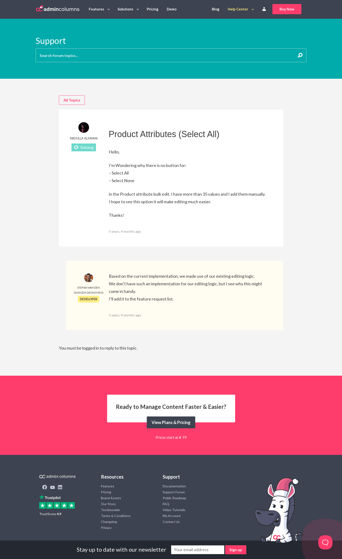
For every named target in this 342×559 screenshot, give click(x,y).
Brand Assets (111, 498)
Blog (215, 9)
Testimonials (110, 510)
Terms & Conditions (116, 516)
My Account (172, 516)
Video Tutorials (174, 510)
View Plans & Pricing (171, 422)
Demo (171, 9)
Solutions (125, 9)
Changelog (109, 522)
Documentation (174, 486)
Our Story (108, 504)
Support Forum (174, 492)
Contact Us (171, 522)
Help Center (238, 9)
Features (96, 9)
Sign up (235, 549)
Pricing (152, 9)
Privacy (106, 528)
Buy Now (287, 9)
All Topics (71, 100)
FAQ (166, 504)
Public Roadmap (174, 498)
